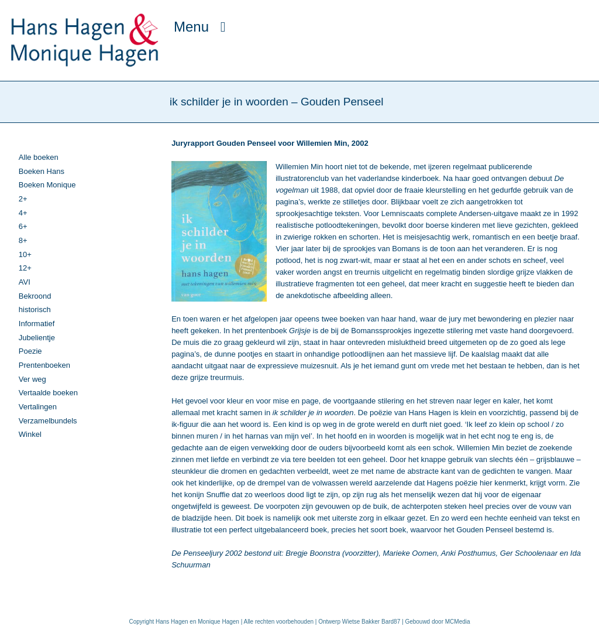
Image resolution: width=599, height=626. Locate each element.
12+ (25, 268)
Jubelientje (37, 337)
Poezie (30, 351)
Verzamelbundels (48, 420)
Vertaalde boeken (48, 392)
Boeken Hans (41, 171)
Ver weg (32, 379)
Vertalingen (38, 406)
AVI (24, 282)
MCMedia (457, 621)
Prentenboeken (44, 365)
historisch (35, 309)
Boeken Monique (47, 184)
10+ (25, 254)
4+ (23, 212)
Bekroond (35, 296)
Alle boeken (38, 157)
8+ (23, 240)
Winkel (30, 434)
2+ (23, 198)
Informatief (36, 323)
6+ (23, 226)
